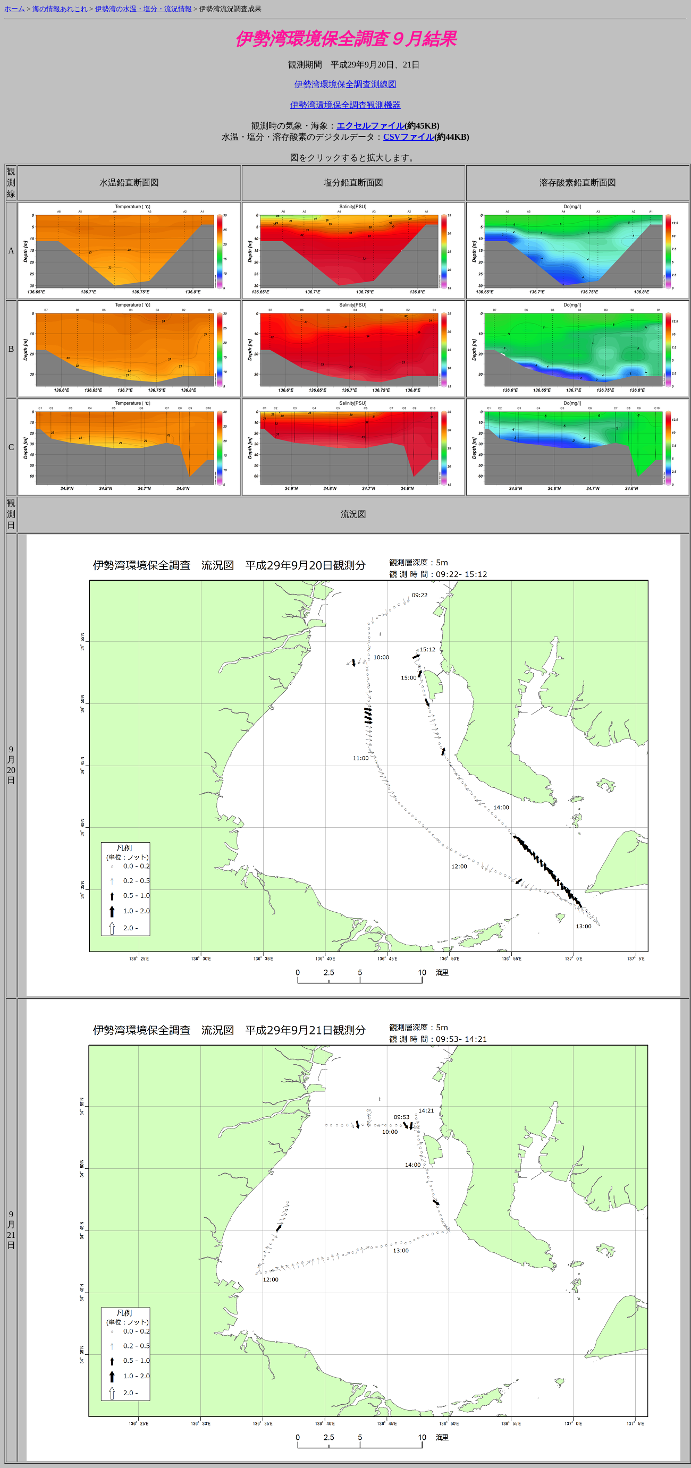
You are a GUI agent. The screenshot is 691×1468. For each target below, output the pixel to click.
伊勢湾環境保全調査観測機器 (345, 104)
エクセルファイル (370, 125)
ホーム (14, 9)
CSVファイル (408, 136)
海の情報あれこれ (60, 9)
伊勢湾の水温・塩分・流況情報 (143, 9)
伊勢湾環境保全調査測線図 (345, 84)
